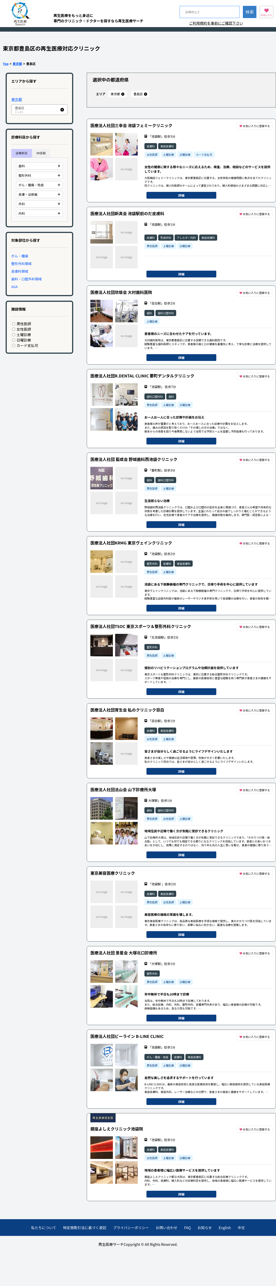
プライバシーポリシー (131, 1227)
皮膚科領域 (19, 271)
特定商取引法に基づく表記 (84, 1227)
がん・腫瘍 (19, 255)
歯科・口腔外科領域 (26, 279)
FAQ (187, 1227)
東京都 (17, 63)
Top (6, 63)
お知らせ (205, 1227)
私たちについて (43, 1227)
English (225, 1227)
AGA (14, 286)
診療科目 (21, 153)
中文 (241, 1227)
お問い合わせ (166, 1227)
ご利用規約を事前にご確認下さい (216, 23)
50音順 (41, 153)
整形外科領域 (21, 263)
